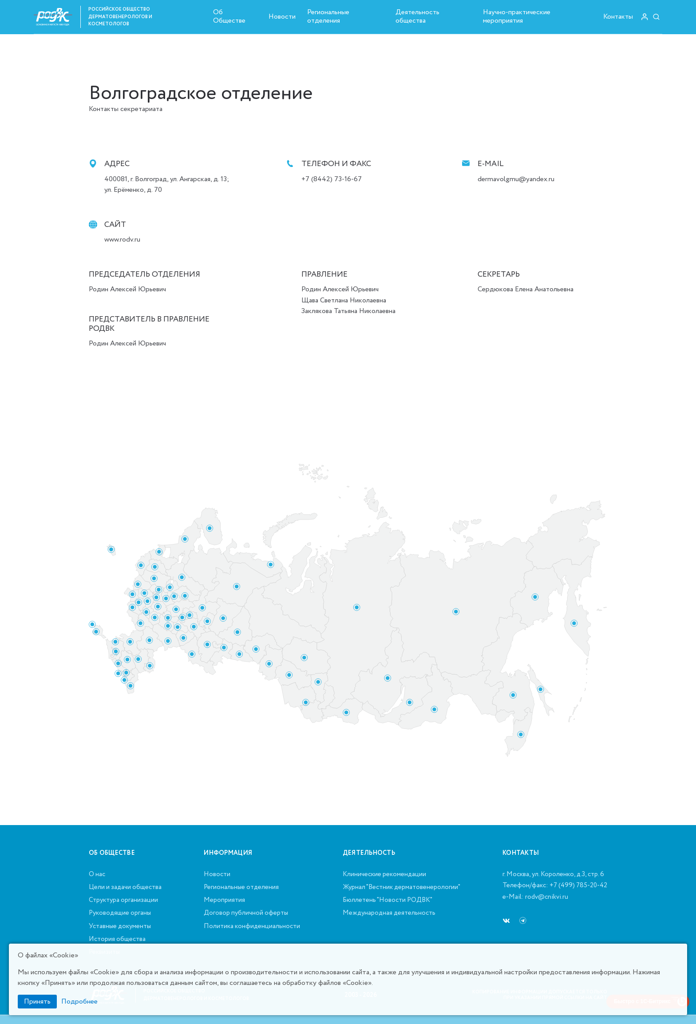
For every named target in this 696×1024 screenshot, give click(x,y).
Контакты (618, 17)
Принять (37, 1001)
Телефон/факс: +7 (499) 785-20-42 (554, 886)
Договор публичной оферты (246, 913)
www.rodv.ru (122, 239)
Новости (282, 17)
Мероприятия (224, 901)
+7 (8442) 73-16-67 (331, 179)
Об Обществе (229, 16)
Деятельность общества (417, 16)
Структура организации (123, 901)
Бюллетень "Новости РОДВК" (387, 901)
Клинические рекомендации (384, 875)
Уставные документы (120, 927)
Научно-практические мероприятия (516, 16)
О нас (97, 875)
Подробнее (79, 1001)
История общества (117, 940)
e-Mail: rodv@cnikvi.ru (535, 897)
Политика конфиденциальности (252, 927)
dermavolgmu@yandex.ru (516, 179)
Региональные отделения (328, 16)
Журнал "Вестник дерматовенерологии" (401, 888)
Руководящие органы (120, 913)
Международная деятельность (389, 913)
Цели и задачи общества (125, 888)
